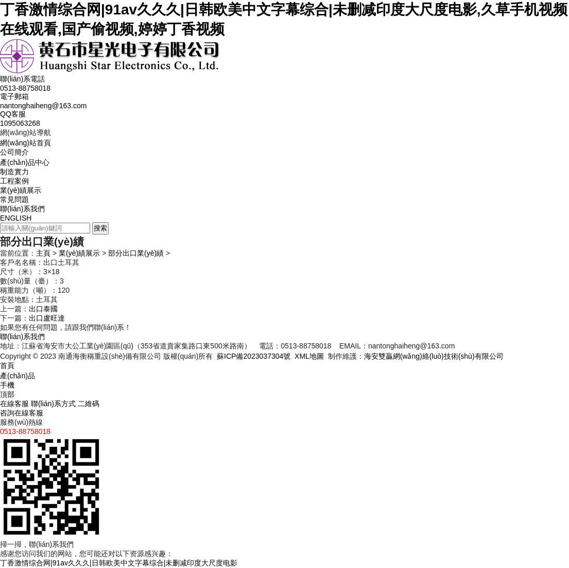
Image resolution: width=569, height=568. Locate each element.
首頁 (7, 365)
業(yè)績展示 (20, 190)
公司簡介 (14, 152)
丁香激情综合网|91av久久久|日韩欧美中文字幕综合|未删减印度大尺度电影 (118, 563)
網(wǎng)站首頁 (25, 143)
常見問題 (14, 199)
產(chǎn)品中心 (24, 162)
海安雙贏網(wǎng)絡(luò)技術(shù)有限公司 (434, 356)
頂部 (7, 394)
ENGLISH (15, 218)
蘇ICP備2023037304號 (253, 356)
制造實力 (14, 172)
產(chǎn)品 (17, 376)
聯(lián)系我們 (22, 209)
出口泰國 (43, 309)
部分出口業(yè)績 (136, 253)
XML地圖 (309, 356)
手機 (7, 385)
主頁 (43, 253)
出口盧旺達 (47, 318)
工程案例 (14, 181)
